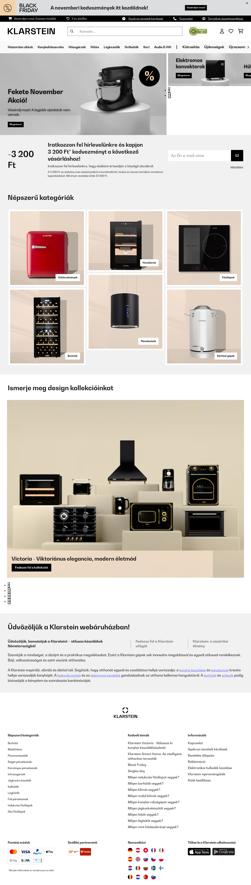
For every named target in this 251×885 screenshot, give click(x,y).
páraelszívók (225, 648)
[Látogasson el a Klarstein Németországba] (130, 828)
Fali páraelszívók (20, 777)
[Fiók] (222, 31)
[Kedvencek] (231, 31)
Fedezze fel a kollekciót (35, 476)
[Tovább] (248, 47)
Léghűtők (14, 771)
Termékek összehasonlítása (225, 18)
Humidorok (146, 261)
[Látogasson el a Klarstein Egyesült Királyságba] (138, 837)
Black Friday (137, 743)
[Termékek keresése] (125, 31)
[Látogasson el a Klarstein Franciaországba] (153, 828)
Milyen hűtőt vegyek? (143, 793)
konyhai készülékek (194, 648)
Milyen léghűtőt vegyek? (145, 799)
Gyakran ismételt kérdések (145, 18)
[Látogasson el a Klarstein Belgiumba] (130, 855)
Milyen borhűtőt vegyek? (146, 762)
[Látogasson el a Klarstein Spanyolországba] (130, 837)
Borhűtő (70, 355)
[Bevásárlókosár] (240, 31)
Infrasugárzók (18, 752)
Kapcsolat (186, 18)
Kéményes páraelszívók (25, 746)
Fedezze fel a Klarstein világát (154, 622)
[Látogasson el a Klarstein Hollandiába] (138, 855)
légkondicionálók (82, 654)
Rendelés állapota (201, 734)
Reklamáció (196, 740)
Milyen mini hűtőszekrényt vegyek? (153, 805)
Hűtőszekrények (65, 276)
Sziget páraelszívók (22, 740)
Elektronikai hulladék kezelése (210, 746)
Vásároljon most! (192, 7)
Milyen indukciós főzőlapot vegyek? (153, 755)
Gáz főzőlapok (18, 790)
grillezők (14, 659)
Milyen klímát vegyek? (144, 768)
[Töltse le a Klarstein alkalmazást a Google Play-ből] (223, 830)
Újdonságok (236, 47)
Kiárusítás (212, 47)
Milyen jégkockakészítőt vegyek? (152, 786)
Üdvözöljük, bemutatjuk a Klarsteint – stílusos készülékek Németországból (55, 622)
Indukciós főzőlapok (22, 783)
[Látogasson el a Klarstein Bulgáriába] (145, 846)
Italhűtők (14, 765)
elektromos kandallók (123, 654)
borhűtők (231, 654)
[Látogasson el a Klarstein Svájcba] (145, 828)
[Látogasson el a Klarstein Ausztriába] (138, 828)
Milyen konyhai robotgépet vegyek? (154, 780)
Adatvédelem (236, 167)
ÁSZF (101, 878)
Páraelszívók (145, 340)
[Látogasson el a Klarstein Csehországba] (153, 837)
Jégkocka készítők (21, 758)
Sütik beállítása (199, 758)
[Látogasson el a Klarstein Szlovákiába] (145, 837)
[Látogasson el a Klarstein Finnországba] (161, 846)
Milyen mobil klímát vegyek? (148, 774)
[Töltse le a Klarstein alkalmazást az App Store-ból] (199, 830)
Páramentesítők (19, 734)
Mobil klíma (16, 727)
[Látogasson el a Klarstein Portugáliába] (145, 855)
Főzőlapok (226, 276)
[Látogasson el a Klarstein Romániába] (138, 846)
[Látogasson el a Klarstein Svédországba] (153, 846)
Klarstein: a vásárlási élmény (210, 622)
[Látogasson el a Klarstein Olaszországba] (161, 828)
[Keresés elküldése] (71, 31)
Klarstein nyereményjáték (206, 752)
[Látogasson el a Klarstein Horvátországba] (130, 846)
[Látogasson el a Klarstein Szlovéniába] (153, 855)
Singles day (136, 749)
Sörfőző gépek (223, 355)
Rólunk (152, 878)
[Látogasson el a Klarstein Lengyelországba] (161, 837)
